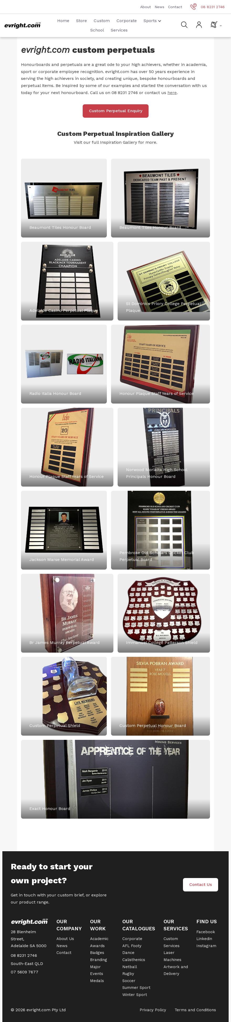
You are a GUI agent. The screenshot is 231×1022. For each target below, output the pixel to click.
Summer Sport (136, 987)
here (172, 92)
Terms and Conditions (195, 1010)
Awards (97, 945)
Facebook (205, 932)
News (159, 7)
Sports (152, 20)
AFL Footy (131, 945)
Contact (175, 7)
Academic (99, 938)
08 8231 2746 (207, 7)
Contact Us (200, 884)
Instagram (206, 945)
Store (81, 20)
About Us (65, 938)
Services (119, 30)
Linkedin (204, 938)
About (145, 7)
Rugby (128, 973)
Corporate (127, 20)
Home (63, 20)
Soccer (128, 980)
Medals (97, 980)
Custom (102, 20)
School (97, 30)
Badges (97, 952)
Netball (129, 966)
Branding (98, 959)
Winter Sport (134, 994)
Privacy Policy (153, 1010)
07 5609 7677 (24, 971)
